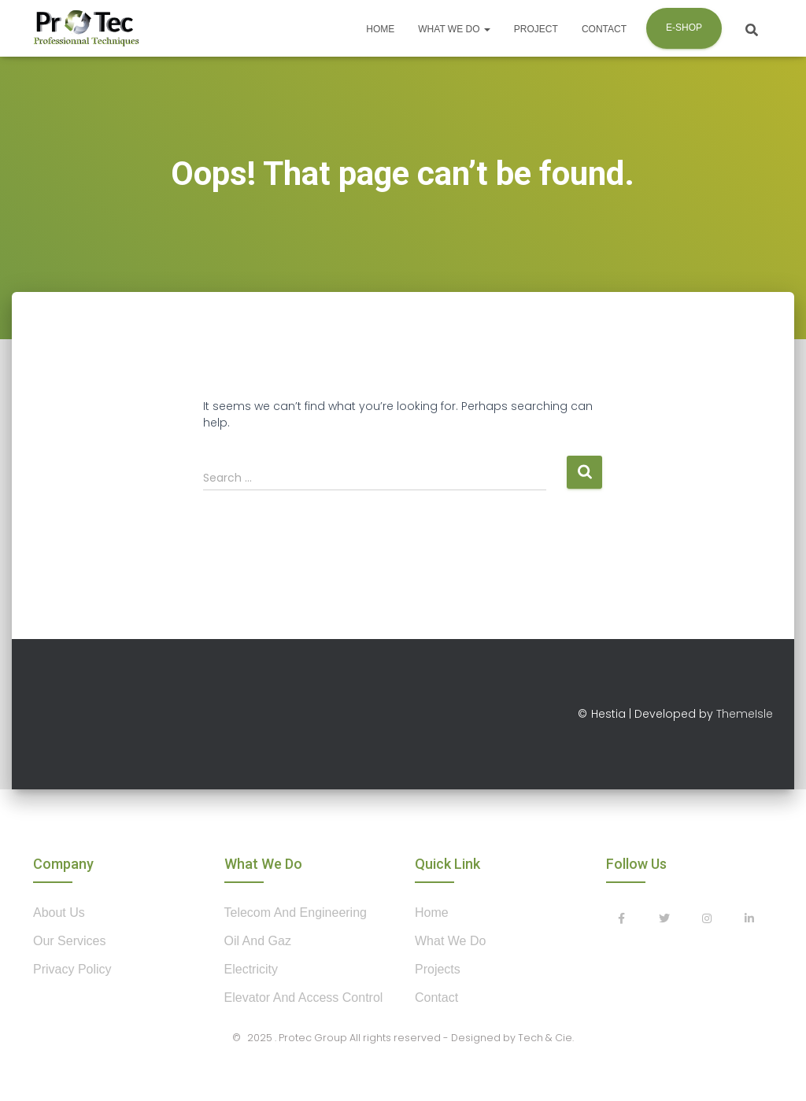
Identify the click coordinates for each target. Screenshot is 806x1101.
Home (380, 29)
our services (69, 941)
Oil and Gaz (257, 941)
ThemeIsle (744, 714)
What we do (454, 29)
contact (436, 997)
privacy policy (72, 969)
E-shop (684, 27)
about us (59, 912)
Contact (604, 29)
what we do (450, 941)
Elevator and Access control (303, 997)
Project (536, 29)
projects (437, 969)
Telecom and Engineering (295, 912)
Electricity (251, 969)
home (432, 912)
